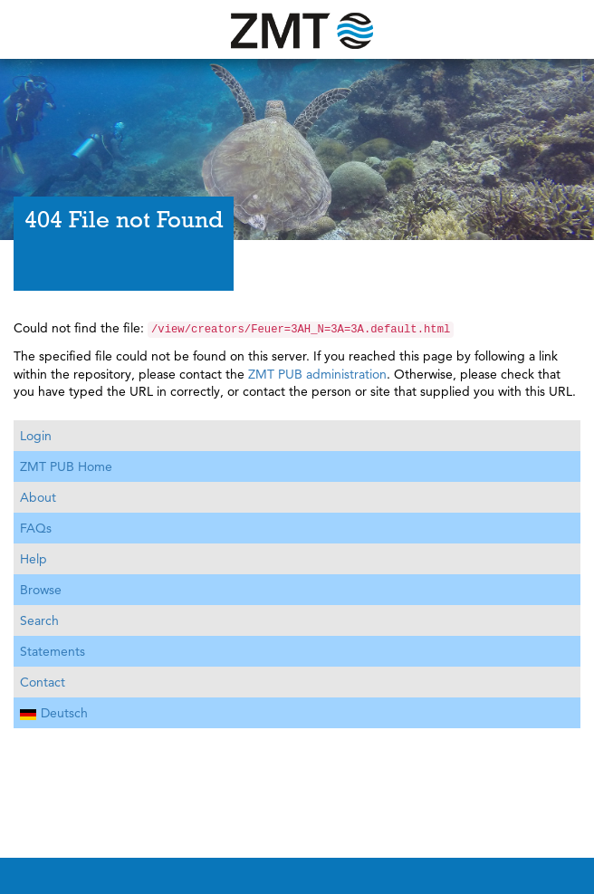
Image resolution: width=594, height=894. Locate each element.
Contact (42, 682)
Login (36, 436)
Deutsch (54, 713)
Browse (41, 590)
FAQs (36, 528)
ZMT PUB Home (66, 466)
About (38, 497)
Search (39, 620)
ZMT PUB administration (317, 374)
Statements (52, 651)
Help (33, 559)
